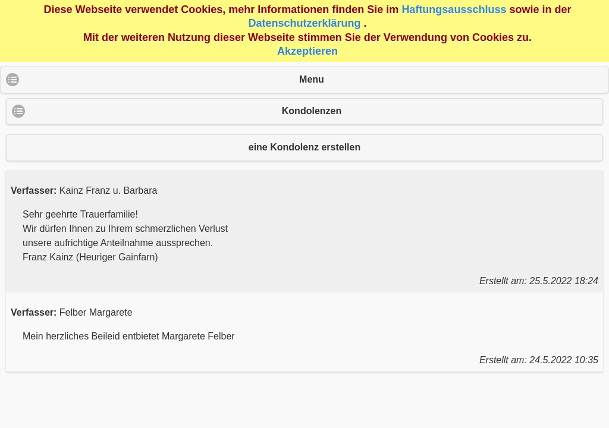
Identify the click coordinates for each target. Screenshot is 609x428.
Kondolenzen (311, 111)
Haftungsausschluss (453, 9)
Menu (311, 79)
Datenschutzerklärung (304, 23)
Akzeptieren (307, 51)
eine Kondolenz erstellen (304, 147)
